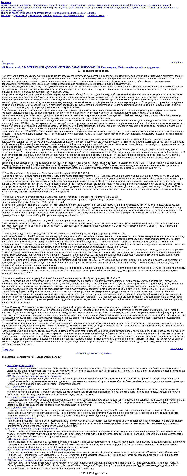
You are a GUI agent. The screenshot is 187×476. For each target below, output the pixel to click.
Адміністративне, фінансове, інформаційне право (28, 5)
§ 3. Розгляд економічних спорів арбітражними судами (36, 460)
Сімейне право (88, 13)
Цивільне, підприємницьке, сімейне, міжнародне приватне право (93, 5)
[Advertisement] (93, 37)
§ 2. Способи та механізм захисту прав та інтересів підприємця (41, 449)
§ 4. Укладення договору (20, 365)
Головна (5, 15)
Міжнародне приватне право (35, 13)
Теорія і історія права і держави (111, 7)
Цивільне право (9, 13)
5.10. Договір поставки (19, 407)
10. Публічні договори (19, 386)
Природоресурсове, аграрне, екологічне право (26, 7)
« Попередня (8, 62)
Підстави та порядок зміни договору (26, 397)
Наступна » (176, 62)
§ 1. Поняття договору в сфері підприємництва (32, 428)
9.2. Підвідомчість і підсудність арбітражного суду (34, 376)
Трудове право (138, 7)
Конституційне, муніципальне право (149, 5)
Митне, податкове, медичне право (72, 7)
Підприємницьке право (65, 13)
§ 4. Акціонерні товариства (21, 418)
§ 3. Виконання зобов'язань (22, 439)
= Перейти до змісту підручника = (93, 353)
